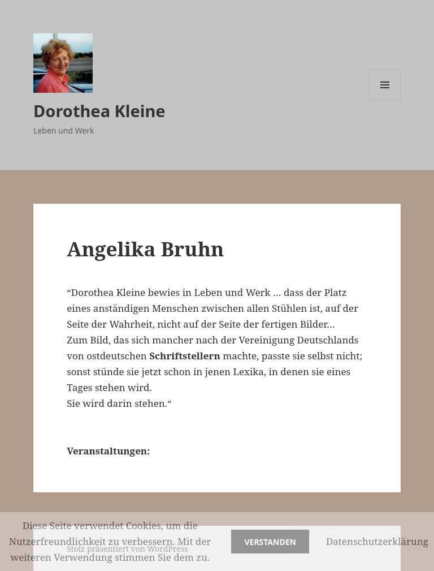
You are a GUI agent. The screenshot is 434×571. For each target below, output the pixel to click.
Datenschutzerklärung (377, 541)
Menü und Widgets (385, 100)
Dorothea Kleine (99, 111)
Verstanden (270, 541)
